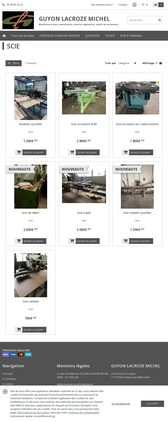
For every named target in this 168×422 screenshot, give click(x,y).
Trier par (110, 63)
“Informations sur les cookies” (33, 412)
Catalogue (9, 379)
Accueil (7, 373)
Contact (122, 4)
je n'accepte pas (121, 403)
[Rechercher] (159, 20)
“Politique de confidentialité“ (84, 412)
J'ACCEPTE (152, 403)
